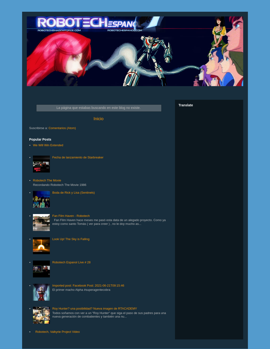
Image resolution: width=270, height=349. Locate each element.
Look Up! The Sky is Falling (70, 239)
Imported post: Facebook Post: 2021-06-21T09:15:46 (88, 285)
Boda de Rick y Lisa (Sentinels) (73, 192)
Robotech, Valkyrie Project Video (57, 332)
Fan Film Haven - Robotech (71, 216)
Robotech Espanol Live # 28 (71, 262)
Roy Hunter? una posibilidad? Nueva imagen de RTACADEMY (94, 308)
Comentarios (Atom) (62, 128)
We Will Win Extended (48, 145)
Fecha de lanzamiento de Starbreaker (77, 157)
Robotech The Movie (47, 180)
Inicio (98, 118)
